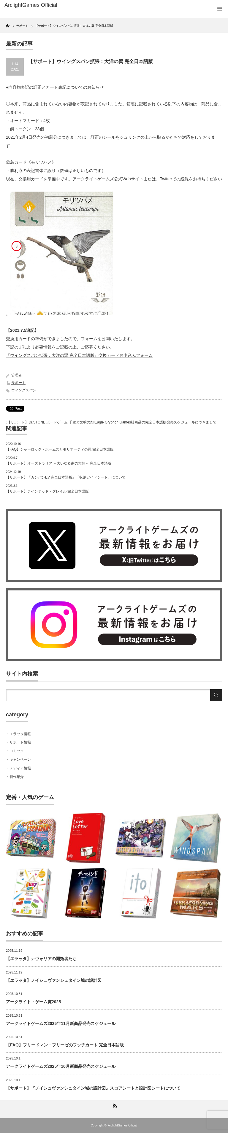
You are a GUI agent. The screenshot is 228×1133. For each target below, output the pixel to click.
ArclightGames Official (122, 1125)
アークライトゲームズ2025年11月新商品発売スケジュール (60, 1023)
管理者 (16, 375)
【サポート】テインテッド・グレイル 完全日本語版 (47, 491)
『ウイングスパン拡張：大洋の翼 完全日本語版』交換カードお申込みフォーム (79, 355)
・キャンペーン (18, 759)
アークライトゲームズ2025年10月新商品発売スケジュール (60, 1066)
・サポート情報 (18, 742)
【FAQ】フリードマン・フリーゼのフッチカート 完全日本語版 (65, 1045)
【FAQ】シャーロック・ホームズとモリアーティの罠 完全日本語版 (60, 449)
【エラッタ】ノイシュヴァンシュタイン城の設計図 (54, 980)
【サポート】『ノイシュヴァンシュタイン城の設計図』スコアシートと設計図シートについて (93, 1088)
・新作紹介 (15, 777)
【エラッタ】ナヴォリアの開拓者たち (41, 958)
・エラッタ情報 (18, 734)
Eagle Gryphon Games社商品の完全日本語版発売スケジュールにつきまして (155, 422)
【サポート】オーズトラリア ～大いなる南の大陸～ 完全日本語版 (58, 463)
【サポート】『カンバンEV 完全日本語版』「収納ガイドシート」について (66, 477)
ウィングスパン (23, 390)
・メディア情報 (18, 768)
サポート (18, 383)
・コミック (15, 751)
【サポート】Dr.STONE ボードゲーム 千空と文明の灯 (50, 422)
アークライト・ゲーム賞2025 (33, 1001)
